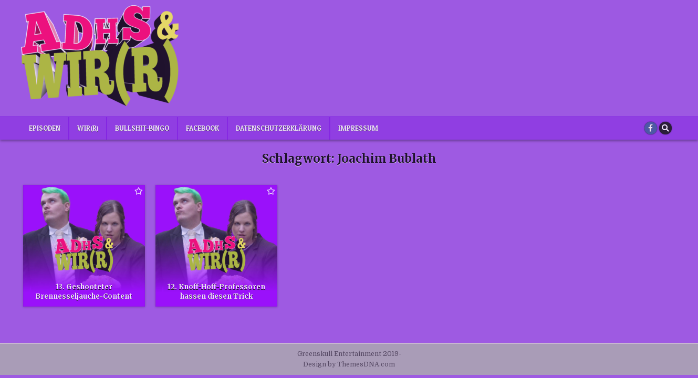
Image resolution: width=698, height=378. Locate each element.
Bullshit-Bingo (142, 128)
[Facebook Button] (650, 128)
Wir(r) (87, 128)
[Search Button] (665, 128)
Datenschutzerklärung (278, 128)
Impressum (358, 128)
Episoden (44, 128)
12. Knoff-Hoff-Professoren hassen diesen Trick (216, 291)
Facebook (202, 128)
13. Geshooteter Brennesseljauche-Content (83, 291)
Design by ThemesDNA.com (349, 364)
